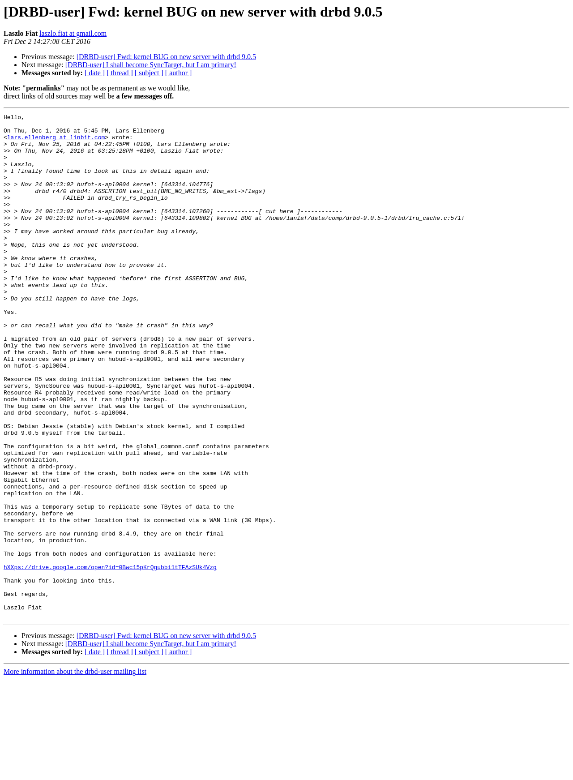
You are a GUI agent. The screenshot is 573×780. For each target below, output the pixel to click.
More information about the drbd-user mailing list (75, 772)
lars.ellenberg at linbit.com (56, 142)
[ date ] (95, 73)
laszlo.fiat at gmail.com (73, 33)
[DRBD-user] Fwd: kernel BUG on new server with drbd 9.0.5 (166, 56)
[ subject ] (149, 73)
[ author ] (178, 73)
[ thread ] (120, 73)
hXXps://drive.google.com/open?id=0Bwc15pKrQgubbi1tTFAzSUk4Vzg (110, 658)
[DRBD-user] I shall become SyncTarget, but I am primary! (150, 65)
